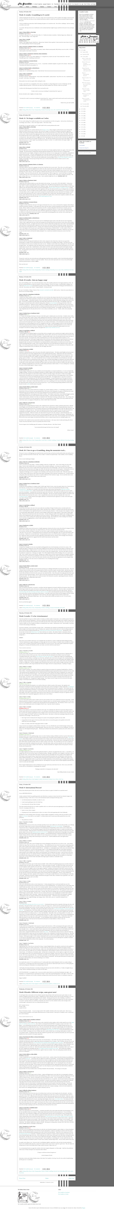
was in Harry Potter (59, 1099)
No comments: (37, 107)
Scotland (50, 779)
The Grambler (82, 145)
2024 (82, 133)
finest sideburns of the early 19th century (44, 656)
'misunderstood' (22, 489)
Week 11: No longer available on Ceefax (34, 118)
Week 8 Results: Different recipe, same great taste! (38, 992)
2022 (82, 129)
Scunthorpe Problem (23, 496)
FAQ (55, 6)
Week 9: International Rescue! (30, 788)
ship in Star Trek (31, 1023)
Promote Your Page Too (84, 147)
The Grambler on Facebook (64, 1192)
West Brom (21, 1172)
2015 (82, 113)
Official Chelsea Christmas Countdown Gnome (58, 187)
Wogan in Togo (46, 129)
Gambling (47, 269)
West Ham (63, 109)
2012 (82, 50)
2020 (82, 124)
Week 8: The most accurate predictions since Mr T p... (86, 64)
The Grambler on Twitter (63, 1194)
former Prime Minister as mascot (65, 157)
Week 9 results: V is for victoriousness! (33, 616)
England (36, 779)
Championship (38, 109)
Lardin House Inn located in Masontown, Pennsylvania (50, 630)
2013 (82, 109)
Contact (49, 6)
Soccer (52, 109)
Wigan (67, 109)
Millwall (62, 440)
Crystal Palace (44, 440)
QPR (66, 1171)
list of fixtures (25, 816)
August (84, 52)
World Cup (61, 779)
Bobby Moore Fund (30, 109)
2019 (82, 122)
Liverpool (58, 440)
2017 (82, 118)
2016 (82, 115)
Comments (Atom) (49, 1182)
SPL (55, 109)
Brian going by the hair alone (53, 1029)
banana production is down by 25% (39, 832)
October (84, 56)
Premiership (47, 109)
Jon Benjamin (71, 686)
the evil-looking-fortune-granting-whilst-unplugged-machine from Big (48, 1042)
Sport (60, 269)
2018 (82, 120)
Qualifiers (50, 983)
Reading (72, 440)
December (84, 106)
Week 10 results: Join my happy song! (33, 280)
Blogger (83, 1207)
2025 (82, 136)
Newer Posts (22, 1178)
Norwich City (56, 1171)
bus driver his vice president (56, 826)
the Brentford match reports (25, 1133)
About (27, 6)
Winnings (34, 6)
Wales (57, 779)
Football (43, 109)
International (45, 779)
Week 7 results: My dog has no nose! (86, 59)
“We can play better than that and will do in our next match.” (31, 904)
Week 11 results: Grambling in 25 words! (34, 15)
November (84, 104)
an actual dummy (53, 303)
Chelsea (42, 1171)
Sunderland (58, 109)
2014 (82, 111)
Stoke (62, 269)
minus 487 (28, 1058)
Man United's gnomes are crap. (45, 196)
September (84, 54)
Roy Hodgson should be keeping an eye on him (48, 1048)
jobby (29, 383)
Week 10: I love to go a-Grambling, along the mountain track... (42, 450)
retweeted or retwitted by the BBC (46, 290)
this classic (46, 931)
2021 (82, 127)
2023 (82, 131)
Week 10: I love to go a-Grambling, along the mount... (86, 84)
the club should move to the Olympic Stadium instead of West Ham (59, 1116)
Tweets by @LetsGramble (85, 152)
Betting (23, 109)
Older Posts (71, 1178)
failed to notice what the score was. (52, 327)
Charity (42, 6)
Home (21, 6)
